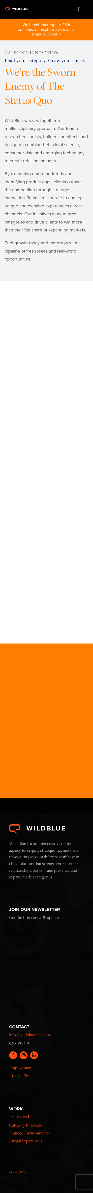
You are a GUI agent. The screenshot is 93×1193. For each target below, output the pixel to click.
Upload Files (20, 1075)
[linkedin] (34, 1055)
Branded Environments (29, 1133)
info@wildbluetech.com (29, 1034)
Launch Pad (19, 1117)
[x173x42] (16, 8)
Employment (20, 1067)
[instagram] (24, 1055)
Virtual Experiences (25, 1141)
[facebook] (13, 1055)
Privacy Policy (18, 1172)
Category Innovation (27, 1125)
